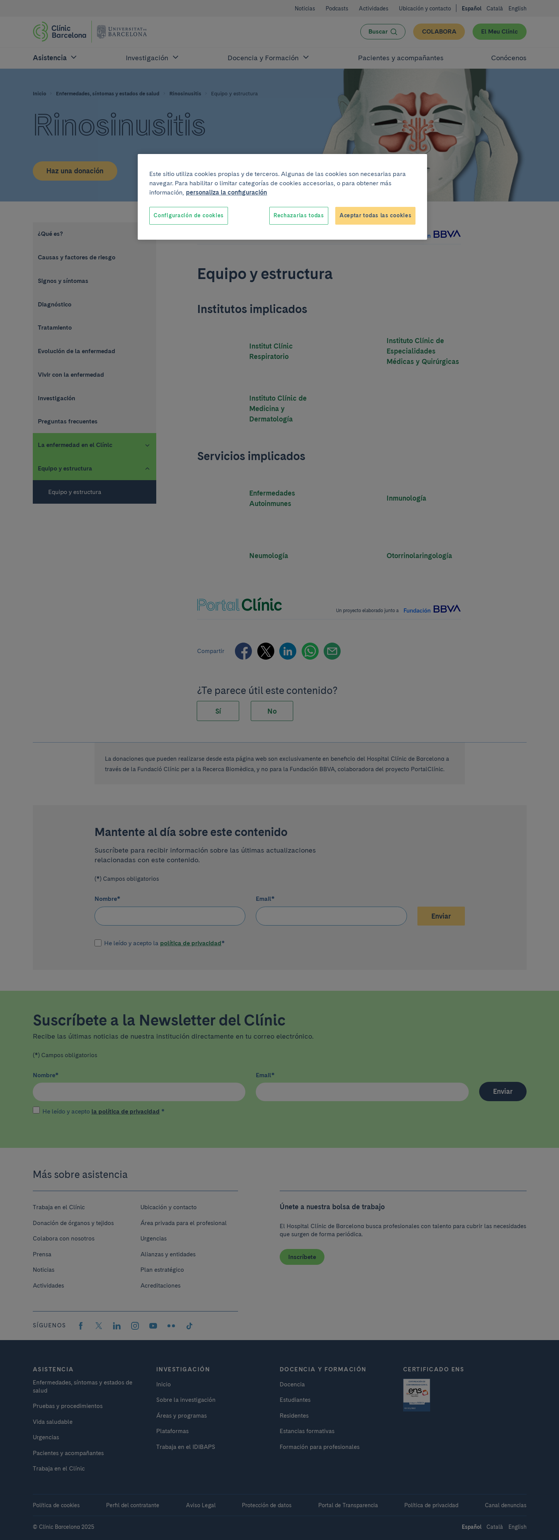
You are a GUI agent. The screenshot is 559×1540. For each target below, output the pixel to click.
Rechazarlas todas (299, 215)
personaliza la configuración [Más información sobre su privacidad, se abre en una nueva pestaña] (226, 192)
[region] (282, 197)
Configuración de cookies (189, 215)
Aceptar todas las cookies (375, 215)
